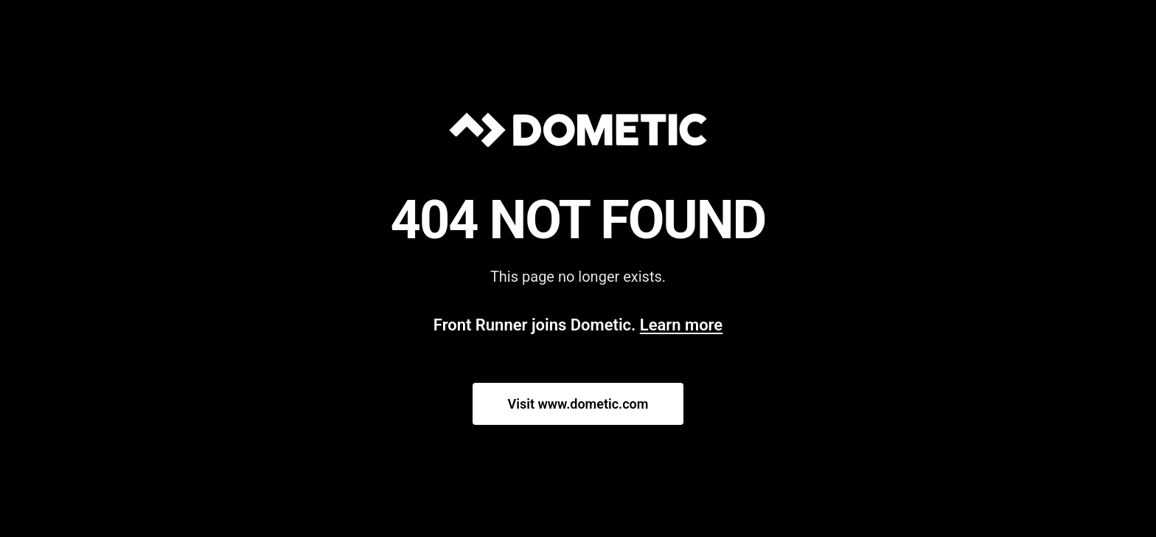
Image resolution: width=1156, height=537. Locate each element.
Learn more (681, 325)
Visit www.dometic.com (578, 404)
